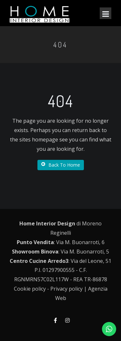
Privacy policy (66, 288)
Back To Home (60, 165)
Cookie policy (30, 288)
